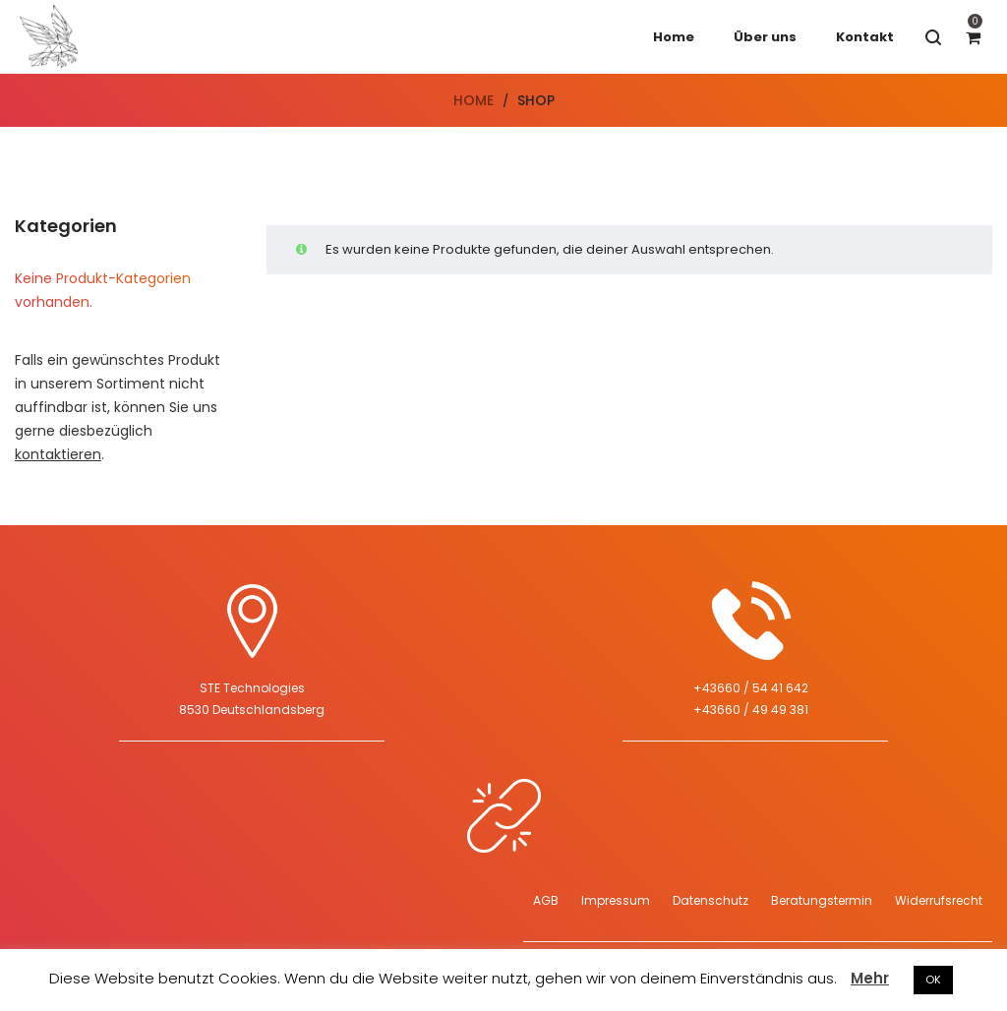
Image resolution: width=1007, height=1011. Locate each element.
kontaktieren (58, 454)
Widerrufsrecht (938, 900)
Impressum (615, 900)
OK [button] (933, 979)
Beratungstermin (821, 900)
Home (473, 100)
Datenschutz (710, 900)
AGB (546, 900)
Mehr (870, 978)
